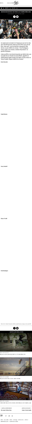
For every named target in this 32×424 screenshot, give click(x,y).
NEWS (1, 3)
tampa (23, 324)
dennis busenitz (9, 324)
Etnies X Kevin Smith (26, 410)
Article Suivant (26, 408)
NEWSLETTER (20, 419)
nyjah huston (19, 324)
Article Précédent (7, 408)
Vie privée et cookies (13, 421)
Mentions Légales (4, 421)
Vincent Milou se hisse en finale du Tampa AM (15, 403)
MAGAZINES (10, 3)
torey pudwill (28, 324)
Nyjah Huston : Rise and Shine (10, 378)
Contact (26, 419)
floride (14, 324)
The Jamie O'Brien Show (6, 410)
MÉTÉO (2, 14)
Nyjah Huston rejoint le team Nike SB (12, 354)
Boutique (9, 14)
